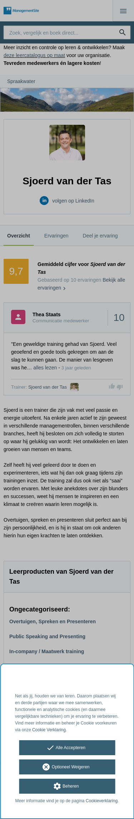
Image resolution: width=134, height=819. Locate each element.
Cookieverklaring (102, 800)
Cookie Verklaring (49, 729)
